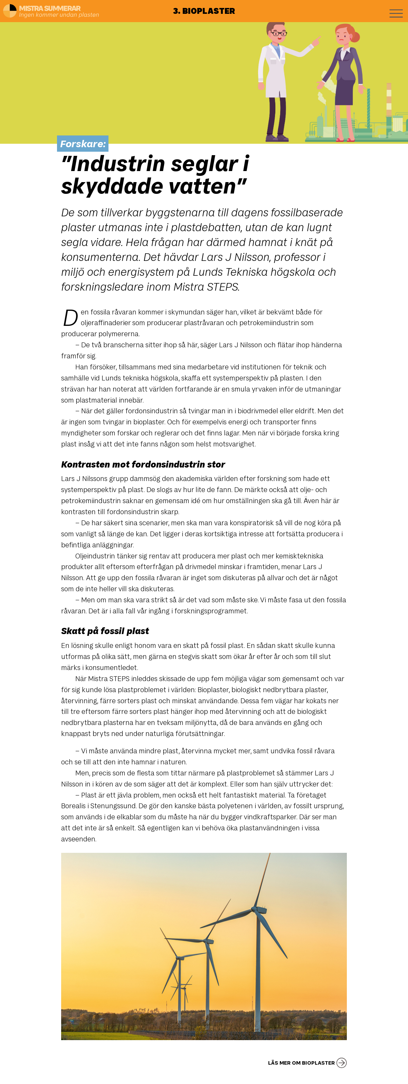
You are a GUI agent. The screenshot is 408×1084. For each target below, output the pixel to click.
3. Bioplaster (204, 11)
